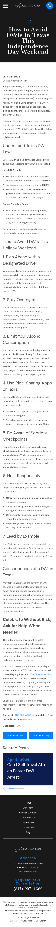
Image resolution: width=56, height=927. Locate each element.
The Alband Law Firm (40, 674)
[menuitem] (14, 921)
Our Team (28, 807)
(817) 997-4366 (22, 715)
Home (28, 802)
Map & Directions (28, 871)
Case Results (28, 817)
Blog (28, 832)
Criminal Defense (28, 812)
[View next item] (28, 788)
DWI (19, 725)
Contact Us (28, 827)
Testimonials (27, 822)
